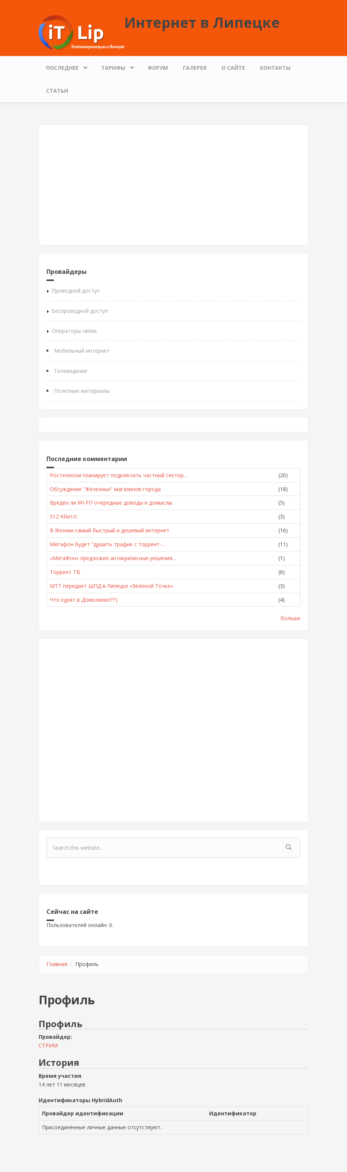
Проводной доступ (76, 290)
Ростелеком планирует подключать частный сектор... (118, 475)
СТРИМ (48, 1045)
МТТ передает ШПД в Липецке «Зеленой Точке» (111, 585)
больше (291, 618)
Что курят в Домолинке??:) (84, 599)
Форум (158, 67)
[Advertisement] (173, 184)
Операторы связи (74, 330)
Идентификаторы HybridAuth (80, 1100)
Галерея (194, 67)
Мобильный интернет (82, 350)
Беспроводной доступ (80, 310)
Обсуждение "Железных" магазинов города (105, 489)
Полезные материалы (81, 390)
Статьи (57, 90)
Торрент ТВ (65, 571)
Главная (56, 964)
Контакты (275, 67)
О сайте (233, 67)
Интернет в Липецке (202, 22)
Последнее (64, 65)
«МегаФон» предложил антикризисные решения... (113, 558)
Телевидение (70, 370)
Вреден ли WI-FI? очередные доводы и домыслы (111, 502)
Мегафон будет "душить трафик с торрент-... (107, 544)
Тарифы (115, 65)
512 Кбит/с (64, 516)
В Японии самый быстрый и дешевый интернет (109, 530)
